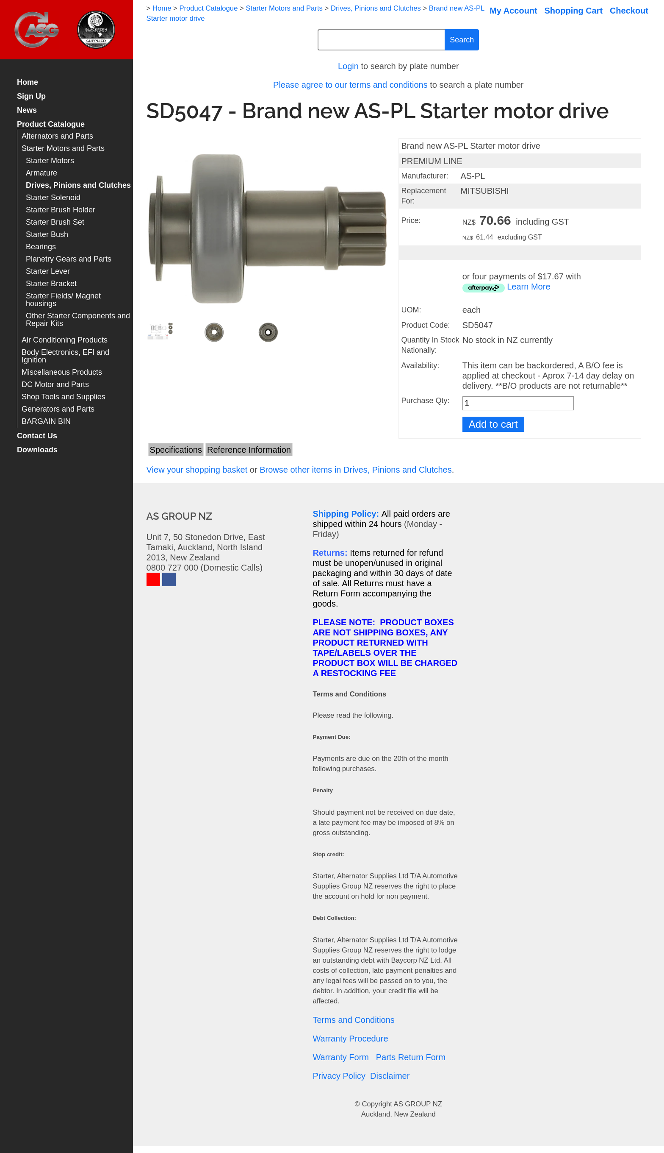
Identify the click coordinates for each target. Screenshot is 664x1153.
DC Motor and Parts (55, 385)
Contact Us (37, 436)
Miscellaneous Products (62, 372)
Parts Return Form (410, 1057)
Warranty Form (341, 1057)
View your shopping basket (197, 469)
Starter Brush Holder (60, 210)
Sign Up (31, 96)
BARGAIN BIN (46, 422)
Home (27, 82)
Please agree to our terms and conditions (350, 84)
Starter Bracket (51, 284)
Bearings (41, 247)
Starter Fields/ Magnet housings (63, 300)
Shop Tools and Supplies (63, 397)
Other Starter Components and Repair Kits (78, 320)
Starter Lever (48, 271)
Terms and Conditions (353, 1020)
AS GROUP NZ (418, 1104)
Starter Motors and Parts (63, 149)
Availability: (420, 365)
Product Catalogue (51, 124)
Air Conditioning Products (65, 340)
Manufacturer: (424, 176)
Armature (41, 173)
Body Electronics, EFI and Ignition (65, 356)
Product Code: (425, 325)
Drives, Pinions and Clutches (78, 185)
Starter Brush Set (55, 222)
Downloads (37, 450)
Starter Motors (50, 161)
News (27, 110)
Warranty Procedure (350, 1038)
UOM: (411, 310)
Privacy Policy (339, 1076)
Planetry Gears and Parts (68, 259)
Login (348, 66)
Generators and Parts (58, 409)
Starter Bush (47, 235)
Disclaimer (389, 1076)
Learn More (528, 286)
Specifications (176, 449)
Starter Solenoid (53, 198)
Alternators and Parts (57, 136)
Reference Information (249, 449)
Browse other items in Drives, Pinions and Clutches (356, 469)
